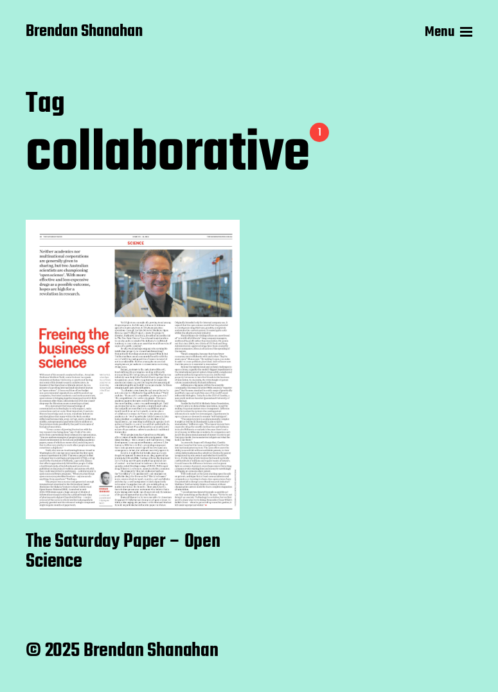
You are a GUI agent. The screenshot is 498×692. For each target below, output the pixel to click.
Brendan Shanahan (84, 32)
